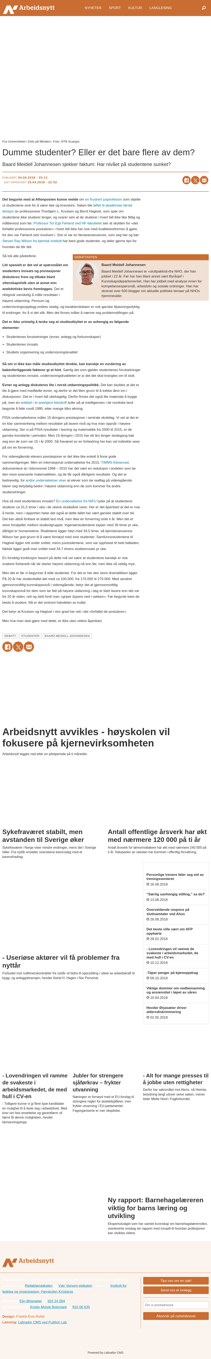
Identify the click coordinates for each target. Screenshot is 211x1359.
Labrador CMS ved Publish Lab (42, 1322)
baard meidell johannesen (67, 635)
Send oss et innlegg (176, 1290)
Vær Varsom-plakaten (75, 1286)
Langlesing (160, 8)
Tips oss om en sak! (176, 1281)
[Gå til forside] (30, 8)
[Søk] (204, 8)
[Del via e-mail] (204, 180)
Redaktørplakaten (39, 1286)
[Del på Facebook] (186, 180)
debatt (10, 635)
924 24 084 (56, 1301)
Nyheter (93, 8)
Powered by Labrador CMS (105, 1352)
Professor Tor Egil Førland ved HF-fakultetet (67, 223)
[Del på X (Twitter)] (195, 180)
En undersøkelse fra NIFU (76, 501)
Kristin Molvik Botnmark (48, 1307)
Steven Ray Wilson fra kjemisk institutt (32, 241)
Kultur (135, 8)
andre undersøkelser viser (46, 480)
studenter (30, 635)
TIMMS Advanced (115, 462)
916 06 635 (81, 1307)
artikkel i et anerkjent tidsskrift (44, 403)
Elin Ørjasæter (31, 1301)
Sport (115, 8)
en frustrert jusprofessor (103, 199)
